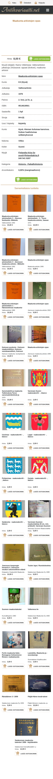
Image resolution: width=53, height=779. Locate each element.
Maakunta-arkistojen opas (30, 76)
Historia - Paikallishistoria (30, 164)
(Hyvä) (24, 82)
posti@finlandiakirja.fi (28, 155)
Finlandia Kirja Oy (26, 153)
